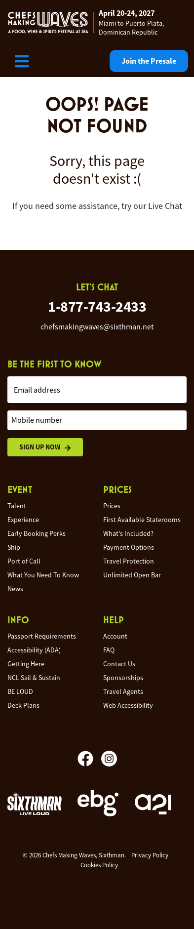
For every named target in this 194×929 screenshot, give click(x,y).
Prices (111, 505)
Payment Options (128, 547)
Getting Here (25, 663)
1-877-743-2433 (97, 306)
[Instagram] (109, 759)
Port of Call (23, 561)
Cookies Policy (99, 865)
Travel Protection (128, 561)
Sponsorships (123, 677)
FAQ (109, 650)
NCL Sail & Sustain (33, 677)
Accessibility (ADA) (34, 650)
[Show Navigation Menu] (22, 61)
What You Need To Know (43, 574)
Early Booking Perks (36, 533)
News (15, 588)
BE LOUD (20, 691)
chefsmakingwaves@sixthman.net (97, 327)
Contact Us (119, 663)
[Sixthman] (34, 804)
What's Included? (128, 533)
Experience (23, 519)
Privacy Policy (149, 855)
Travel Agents (123, 691)
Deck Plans (23, 705)
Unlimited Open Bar (132, 574)
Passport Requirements (41, 636)
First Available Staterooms (142, 519)
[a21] (153, 804)
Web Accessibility (128, 705)
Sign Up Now (45, 447)
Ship (13, 547)
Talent (16, 505)
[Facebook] (89, 759)
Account (115, 636)
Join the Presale (148, 61)
